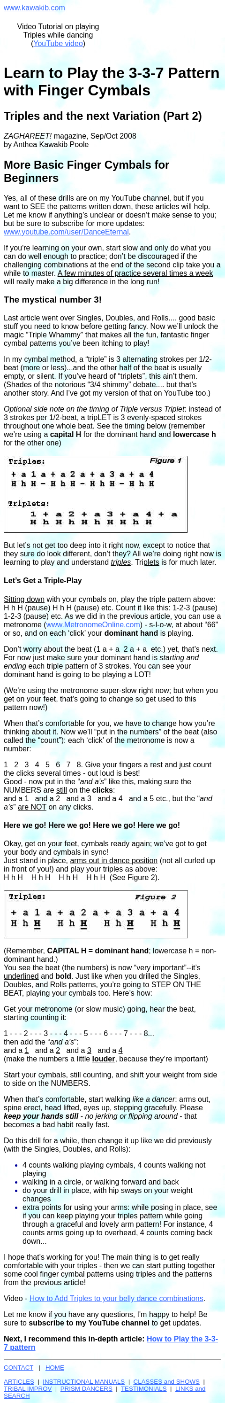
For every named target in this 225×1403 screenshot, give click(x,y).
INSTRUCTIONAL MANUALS (84, 1381)
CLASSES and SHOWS (167, 1381)
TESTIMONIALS (144, 1388)
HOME (54, 1367)
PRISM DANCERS (86, 1388)
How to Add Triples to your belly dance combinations (116, 1298)
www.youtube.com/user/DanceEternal (66, 232)
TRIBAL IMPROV (28, 1388)
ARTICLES (19, 1381)
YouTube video (58, 43)
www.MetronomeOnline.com (93, 625)
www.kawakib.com (34, 8)
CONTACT (18, 1367)
